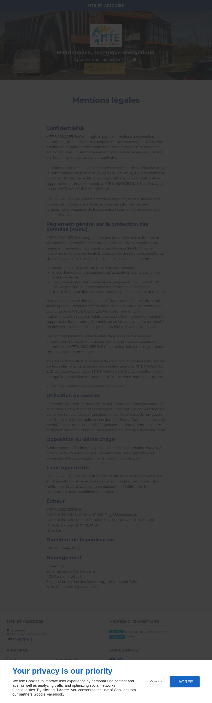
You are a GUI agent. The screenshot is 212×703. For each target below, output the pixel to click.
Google (40, 694)
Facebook (55, 694)
